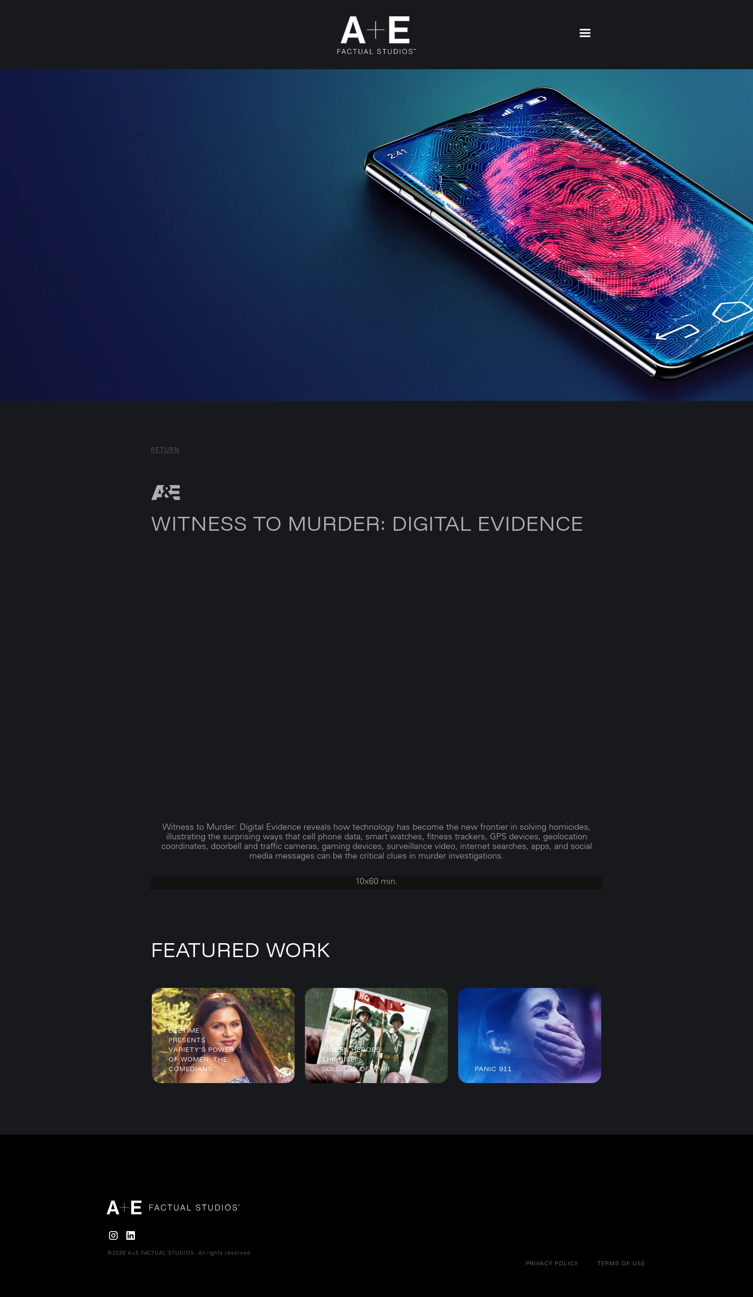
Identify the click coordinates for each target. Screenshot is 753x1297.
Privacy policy (552, 1263)
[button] (585, 32)
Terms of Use (621, 1263)
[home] (377, 35)
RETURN (165, 459)
